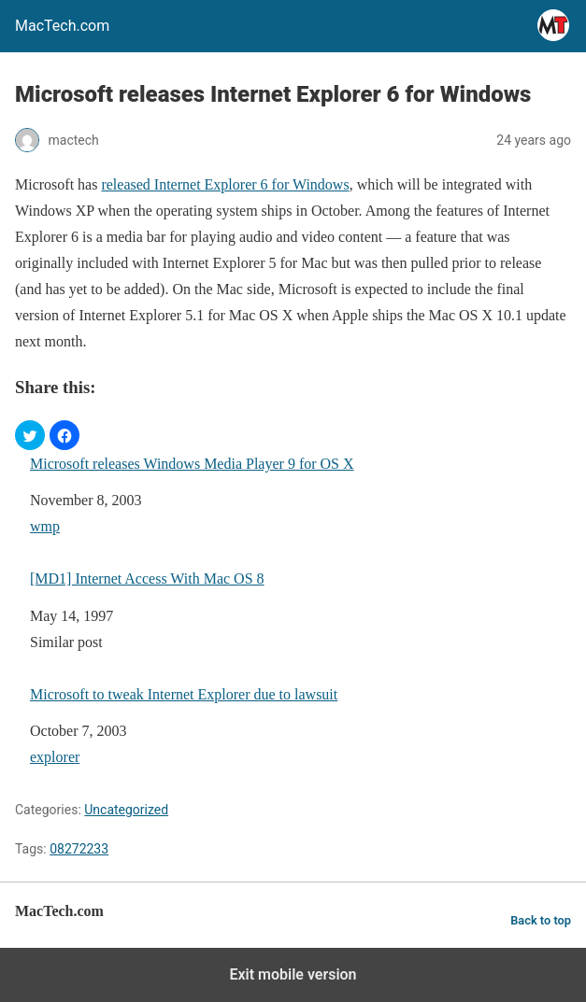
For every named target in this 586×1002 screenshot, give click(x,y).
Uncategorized (126, 809)
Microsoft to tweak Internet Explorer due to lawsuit (183, 694)
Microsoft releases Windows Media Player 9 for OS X (192, 464)
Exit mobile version (292, 974)
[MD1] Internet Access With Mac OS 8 (147, 578)
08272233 (79, 848)
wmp (45, 526)
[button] (30, 435)
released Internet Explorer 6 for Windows (225, 184)
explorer (54, 757)
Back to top (540, 920)
